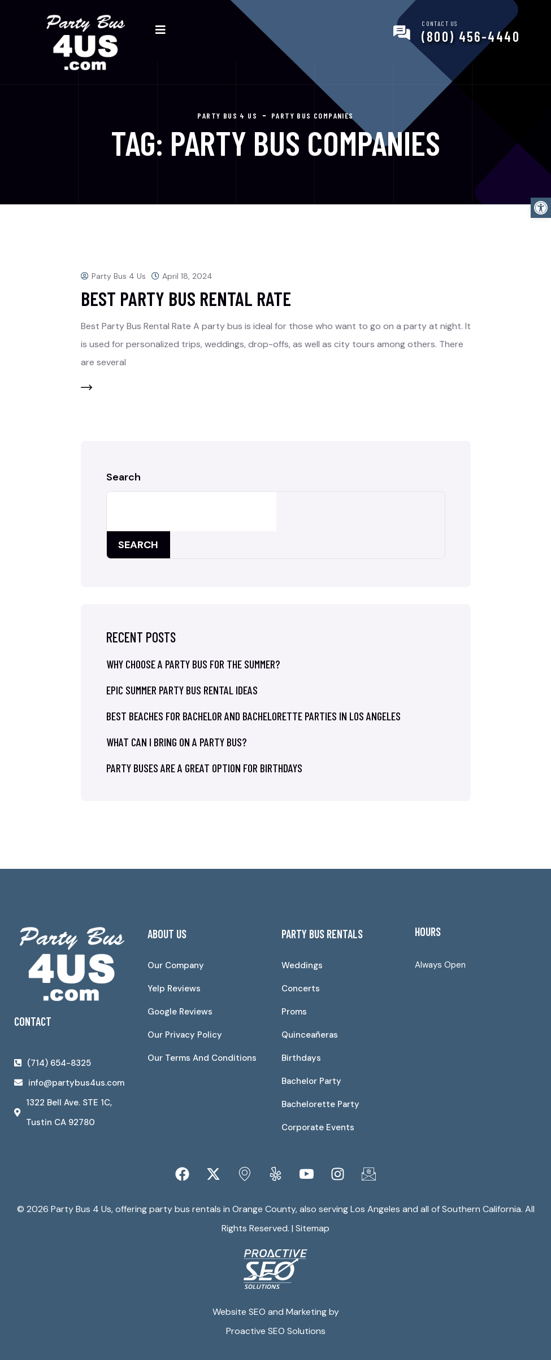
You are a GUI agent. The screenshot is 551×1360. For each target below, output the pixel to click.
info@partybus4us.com (76, 1082)
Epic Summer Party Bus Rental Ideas (182, 690)
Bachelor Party (311, 1081)
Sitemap (312, 1228)
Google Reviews (179, 1011)
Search (123, 477)
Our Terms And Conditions (202, 1058)
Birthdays (301, 1058)
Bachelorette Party (320, 1104)
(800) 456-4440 (471, 36)
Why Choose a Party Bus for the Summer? (193, 664)
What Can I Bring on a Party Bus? (176, 742)
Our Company (175, 965)
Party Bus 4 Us (119, 276)
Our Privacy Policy (184, 1034)
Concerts (300, 988)
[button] (541, 208)
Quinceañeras (309, 1034)
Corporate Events (317, 1127)
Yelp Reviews (174, 988)
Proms (294, 1011)
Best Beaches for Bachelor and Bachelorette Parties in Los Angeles (253, 716)
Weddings (302, 965)
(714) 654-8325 (59, 1063)
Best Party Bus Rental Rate (186, 298)
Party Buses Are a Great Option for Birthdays (204, 768)
